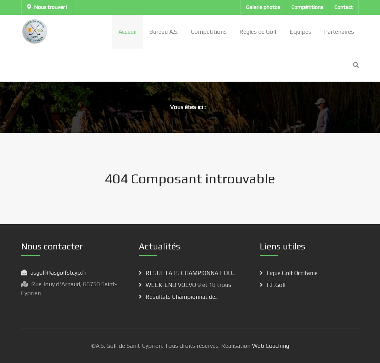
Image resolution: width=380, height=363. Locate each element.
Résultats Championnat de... (182, 296)
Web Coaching (269, 345)
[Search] (356, 65)
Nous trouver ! (47, 7)
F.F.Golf (276, 284)
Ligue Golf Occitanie (292, 273)
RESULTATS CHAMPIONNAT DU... (190, 273)
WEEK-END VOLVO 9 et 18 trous (188, 284)
